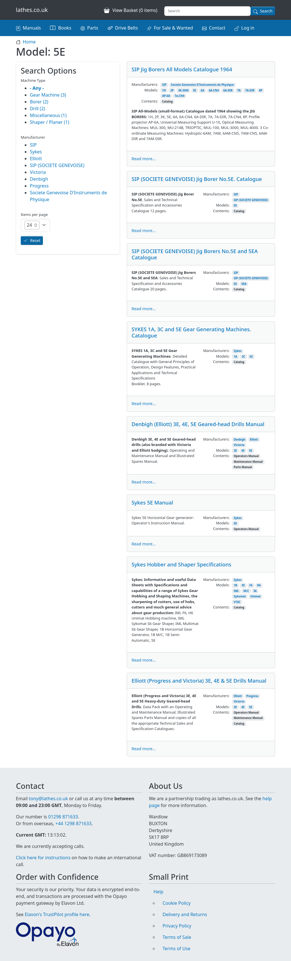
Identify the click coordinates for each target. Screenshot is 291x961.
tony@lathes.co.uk (48, 798)
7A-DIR (250, 90)
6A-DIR (228, 90)
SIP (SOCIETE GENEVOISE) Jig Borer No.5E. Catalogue (197, 178)
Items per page (34, 214)
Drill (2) (37, 108)
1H (164, 90)
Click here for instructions (43, 857)
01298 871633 (63, 817)
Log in (247, 28)
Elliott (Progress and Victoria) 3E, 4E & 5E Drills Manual (199, 680)
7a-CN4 (179, 96)
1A (235, 356)
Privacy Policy (177, 926)
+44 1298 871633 (73, 823)
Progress (252, 696)
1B (235, 585)
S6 (255, 591)
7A (238, 90)
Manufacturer (33, 137)
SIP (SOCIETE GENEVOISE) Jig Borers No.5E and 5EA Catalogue (195, 254)
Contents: (150, 101)
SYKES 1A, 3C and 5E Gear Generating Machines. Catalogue (191, 332)
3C (243, 356)
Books (64, 28)
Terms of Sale (177, 937)
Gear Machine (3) (48, 95)
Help (158, 892)
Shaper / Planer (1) (49, 122)
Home (29, 42)
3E (235, 451)
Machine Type (33, 80)
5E (194, 90)
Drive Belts (126, 28)
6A (202, 90)
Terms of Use (176, 948)
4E (242, 451)
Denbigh (239, 439)
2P (172, 90)
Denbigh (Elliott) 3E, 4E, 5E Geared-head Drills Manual (198, 424)
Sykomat (240, 596)
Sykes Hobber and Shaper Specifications (181, 564)
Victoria (239, 445)
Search (266, 11)
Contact (217, 28)
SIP (164, 85)
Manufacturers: (145, 84)
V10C (237, 602)
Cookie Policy (177, 903)
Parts (92, 28)
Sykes (238, 351)
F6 (250, 585)
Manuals (32, 28)
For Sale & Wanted (173, 28)
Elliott (254, 439)
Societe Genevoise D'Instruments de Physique (202, 85)
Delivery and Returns (185, 914)
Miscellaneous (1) (48, 115)
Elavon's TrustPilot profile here (57, 914)
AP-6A (166, 96)
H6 (259, 585)
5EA (243, 284)
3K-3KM (183, 90)
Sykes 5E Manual (152, 502)
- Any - (37, 88)
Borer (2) (39, 102)
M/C (246, 591)
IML (236, 591)
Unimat (255, 596)
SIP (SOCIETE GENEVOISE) (251, 200)
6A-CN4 (214, 90)
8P (260, 90)
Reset (35, 240)
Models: (151, 90)
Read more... (144, 158)
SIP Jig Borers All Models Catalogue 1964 (182, 69)
